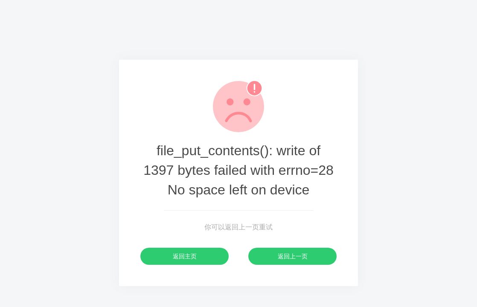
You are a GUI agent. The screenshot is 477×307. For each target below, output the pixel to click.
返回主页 (185, 256)
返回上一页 (293, 256)
